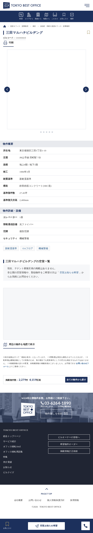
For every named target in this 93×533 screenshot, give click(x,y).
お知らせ (7, 467)
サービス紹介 (9, 441)
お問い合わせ (35, 500)
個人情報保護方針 (55, 500)
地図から (46, 16)
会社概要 (18, 500)
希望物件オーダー (69, 444)
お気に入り (64, 16)
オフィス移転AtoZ (12, 446)
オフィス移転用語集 (13, 451)
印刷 (11, 42)
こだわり (55, 16)
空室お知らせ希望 (69, 272)
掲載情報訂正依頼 (69, 451)
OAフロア (27, 248)
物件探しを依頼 (54, 413)
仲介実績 (7, 462)
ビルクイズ (8, 472)
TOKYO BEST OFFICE (50, 507)
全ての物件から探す (76, 379)
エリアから (29, 16)
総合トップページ (12, 436)
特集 (5, 457)
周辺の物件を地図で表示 (22, 344)
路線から (38, 16)
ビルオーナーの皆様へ (69, 437)
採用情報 (74, 500)
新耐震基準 (11, 248)
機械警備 (43, 248)
